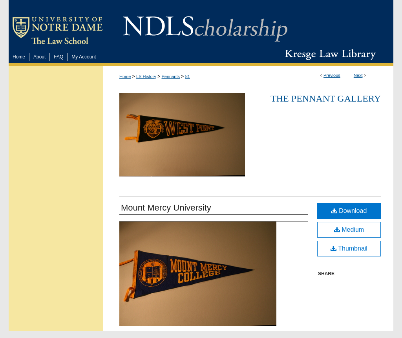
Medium (349, 229)
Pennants (171, 76)
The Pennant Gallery (325, 98)
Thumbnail (349, 248)
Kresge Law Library (328, 54)
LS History (146, 76)
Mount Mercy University (166, 208)
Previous (331, 75)
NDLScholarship (205, 24)
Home (125, 76)
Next (358, 75)
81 (187, 76)
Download (349, 210)
